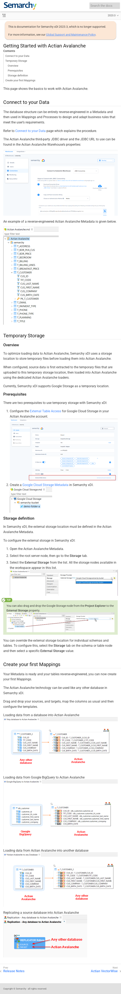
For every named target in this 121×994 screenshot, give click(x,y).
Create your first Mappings (20, 80)
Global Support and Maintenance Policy (71, 34)
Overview (13, 65)
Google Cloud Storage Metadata (45, 485)
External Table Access (45, 411)
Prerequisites (15, 70)
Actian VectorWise (104, 971)
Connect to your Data (17, 55)
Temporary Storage (16, 60)
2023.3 (112, 15)
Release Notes (13, 971)
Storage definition (18, 75)
